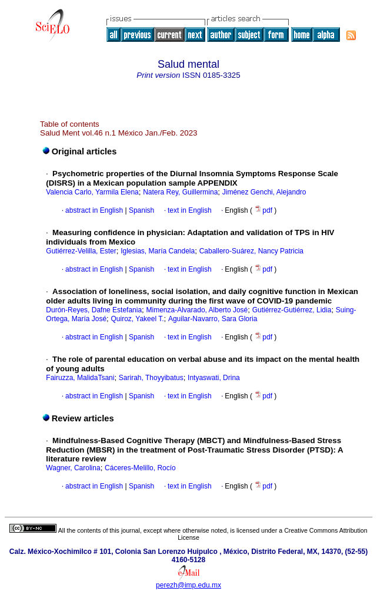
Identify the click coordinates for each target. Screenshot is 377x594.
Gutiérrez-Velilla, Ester (81, 251)
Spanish (141, 210)
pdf (264, 210)
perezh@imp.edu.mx (188, 585)
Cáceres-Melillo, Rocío (140, 468)
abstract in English (94, 210)
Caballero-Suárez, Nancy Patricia (251, 251)
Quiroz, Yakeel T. (137, 319)
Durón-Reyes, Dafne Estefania (94, 310)
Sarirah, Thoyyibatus (151, 378)
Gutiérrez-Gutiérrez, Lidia (292, 310)
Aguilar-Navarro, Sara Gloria (212, 319)
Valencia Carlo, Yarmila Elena (92, 192)
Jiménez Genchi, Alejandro (264, 192)
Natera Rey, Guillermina (180, 192)
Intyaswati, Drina (214, 378)
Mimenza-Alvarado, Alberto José (197, 310)
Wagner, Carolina (73, 468)
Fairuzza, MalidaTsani (80, 378)
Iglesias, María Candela (158, 251)
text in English (190, 210)
